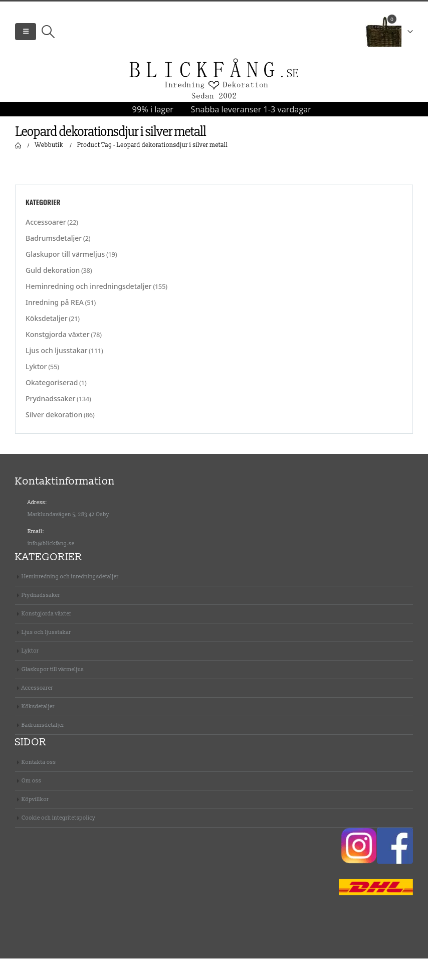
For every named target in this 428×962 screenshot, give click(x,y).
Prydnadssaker (50, 402)
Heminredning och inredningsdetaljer (89, 289)
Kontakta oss (39, 765)
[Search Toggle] (48, 33)
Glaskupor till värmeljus (65, 257)
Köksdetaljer (47, 322)
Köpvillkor (35, 802)
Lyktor (36, 370)
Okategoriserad (52, 386)
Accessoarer (46, 225)
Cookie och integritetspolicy (58, 821)
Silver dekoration (54, 418)
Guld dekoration (53, 273)
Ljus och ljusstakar (56, 354)
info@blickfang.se (51, 547)
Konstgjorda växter (58, 338)
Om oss (31, 784)
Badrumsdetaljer (54, 241)
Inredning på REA (55, 305)
